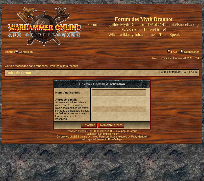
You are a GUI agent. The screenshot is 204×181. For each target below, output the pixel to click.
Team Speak (169, 34)
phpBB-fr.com (111, 133)
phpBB (85, 131)
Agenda (10, 51)
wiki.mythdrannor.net (138, 34)
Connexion (24, 51)
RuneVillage (115, 139)
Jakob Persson (100, 136)
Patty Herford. (139, 136)
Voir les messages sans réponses (26, 65)
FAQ (172, 51)
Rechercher (189, 51)
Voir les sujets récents (64, 65)
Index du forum (18, 73)
